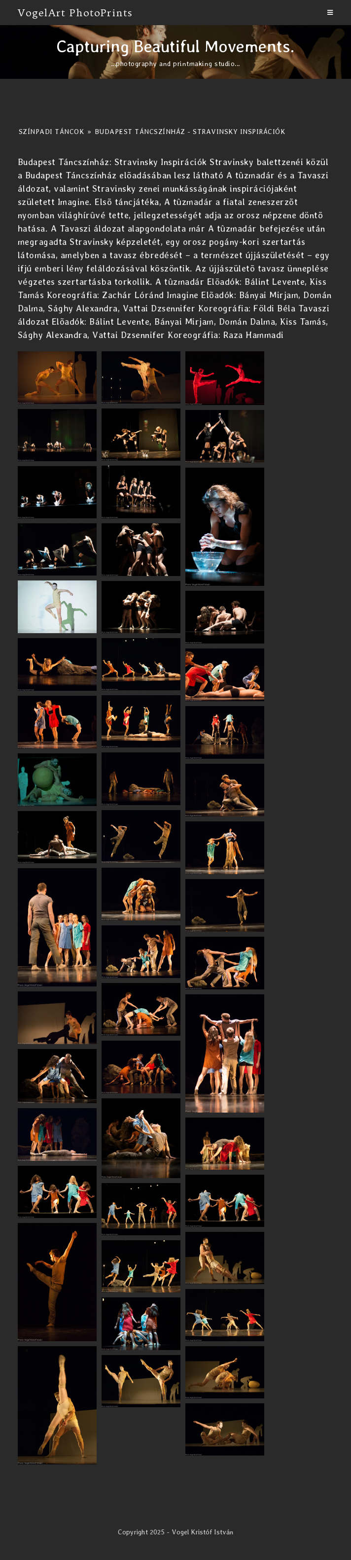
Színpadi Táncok (51, 132)
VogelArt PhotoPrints (75, 12)
